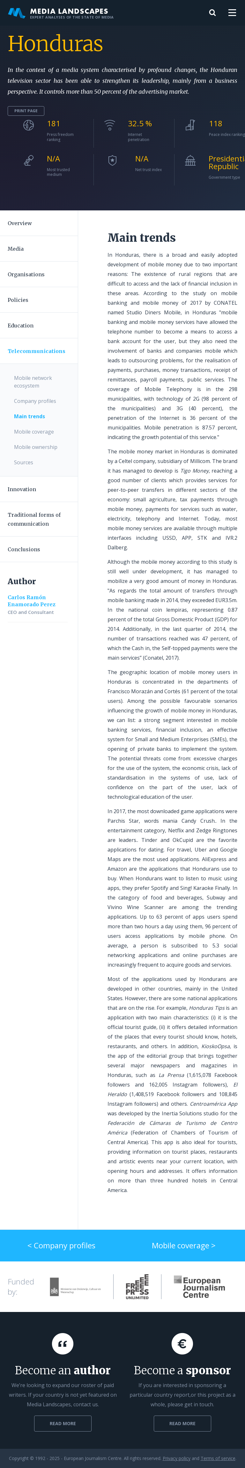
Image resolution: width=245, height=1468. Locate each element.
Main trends (29, 416)
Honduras (55, 44)
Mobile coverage (34, 431)
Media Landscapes (61, 13)
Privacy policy (176, 1458)
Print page (26, 111)
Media (16, 249)
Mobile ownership (35, 447)
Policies (18, 300)
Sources (23, 462)
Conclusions (24, 549)
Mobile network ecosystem (33, 381)
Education (20, 325)
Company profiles (35, 400)
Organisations (26, 274)
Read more (63, 1423)
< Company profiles (61, 1245)
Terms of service (218, 1458)
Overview (20, 223)
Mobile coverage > (184, 1245)
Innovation (22, 489)
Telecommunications (36, 351)
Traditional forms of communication (34, 519)
